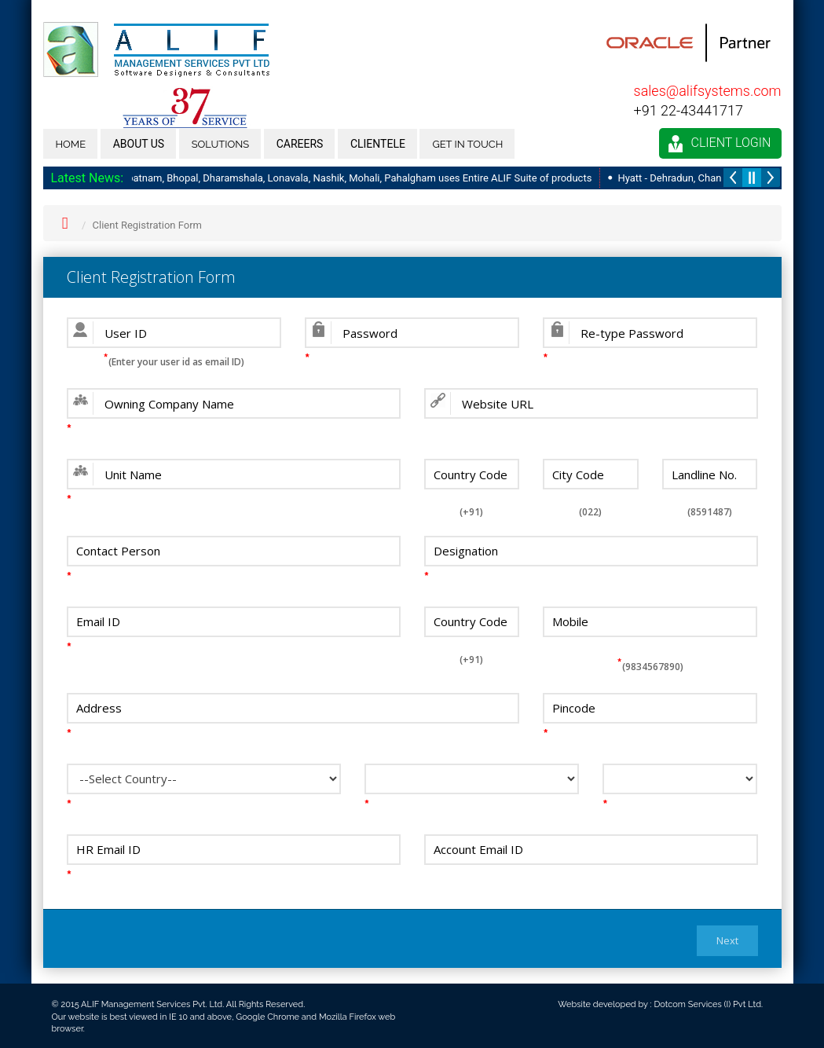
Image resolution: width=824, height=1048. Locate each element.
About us (139, 143)
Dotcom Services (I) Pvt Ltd (707, 1004)
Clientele (377, 143)
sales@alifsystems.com (708, 90)
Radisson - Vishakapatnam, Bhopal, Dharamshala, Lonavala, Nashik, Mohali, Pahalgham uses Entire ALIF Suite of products (321, 178)
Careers (300, 143)
